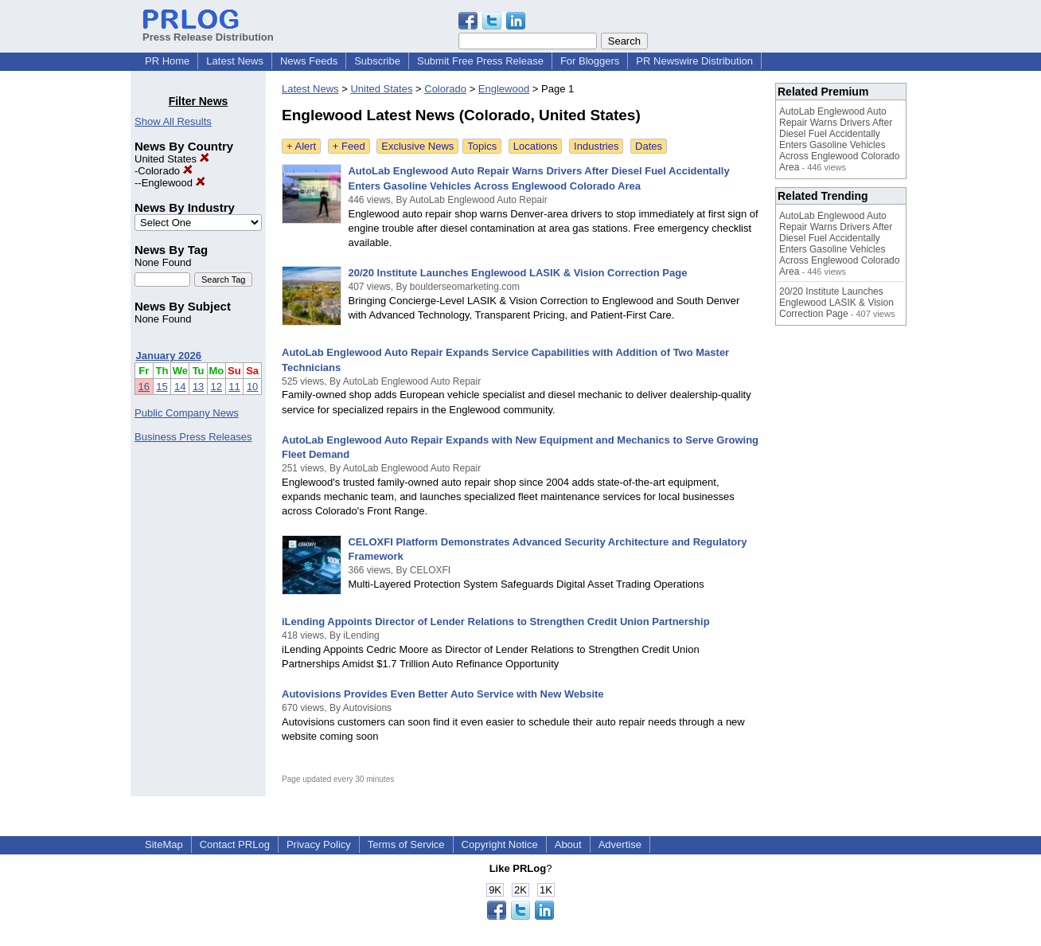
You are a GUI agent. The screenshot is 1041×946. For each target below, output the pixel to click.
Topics (482, 146)
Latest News (234, 61)
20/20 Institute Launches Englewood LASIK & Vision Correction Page (517, 273)
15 (161, 387)
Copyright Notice (500, 844)
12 (216, 387)
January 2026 (168, 356)
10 (252, 387)
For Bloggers (589, 61)
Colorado (165, 171)
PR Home (167, 61)
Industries (596, 146)
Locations (535, 146)
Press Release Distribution (208, 31)
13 (198, 387)
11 (234, 387)
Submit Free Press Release (480, 61)
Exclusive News (417, 146)
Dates (648, 146)
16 (144, 387)
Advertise (619, 844)
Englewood (173, 183)
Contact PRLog (235, 844)
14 (179, 387)
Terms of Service (406, 844)
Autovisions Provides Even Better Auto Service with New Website (443, 694)
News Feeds (308, 61)
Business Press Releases (193, 437)
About (568, 844)
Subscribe (377, 61)
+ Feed (349, 146)
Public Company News (187, 413)
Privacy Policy (319, 844)
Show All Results (173, 121)
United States (172, 159)
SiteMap (164, 844)
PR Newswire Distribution (694, 61)
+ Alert (301, 146)
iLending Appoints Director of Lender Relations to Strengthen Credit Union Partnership (496, 621)
